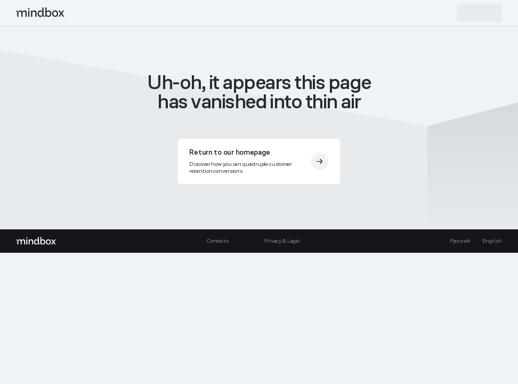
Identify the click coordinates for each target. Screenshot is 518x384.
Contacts (217, 240)
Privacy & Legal (282, 240)
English (492, 240)
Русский (460, 240)
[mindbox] (41, 13)
